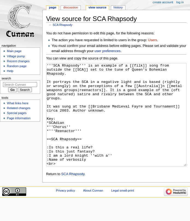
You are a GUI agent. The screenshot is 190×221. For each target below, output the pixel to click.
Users (152, 40)
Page (52, 7)
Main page (14, 51)
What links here (17, 103)
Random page (16, 66)
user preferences (107, 51)
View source (97, 7)
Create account (163, 2)
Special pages (16, 113)
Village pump (16, 56)
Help (10, 71)
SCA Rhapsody (62, 24)
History (118, 7)
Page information (19, 118)
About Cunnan (93, 211)
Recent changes (18, 61)
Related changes (18, 108)
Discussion (70, 7)
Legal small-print (122, 211)
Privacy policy (65, 211)
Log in (180, 2)
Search (6, 78)
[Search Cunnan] (20, 84)
